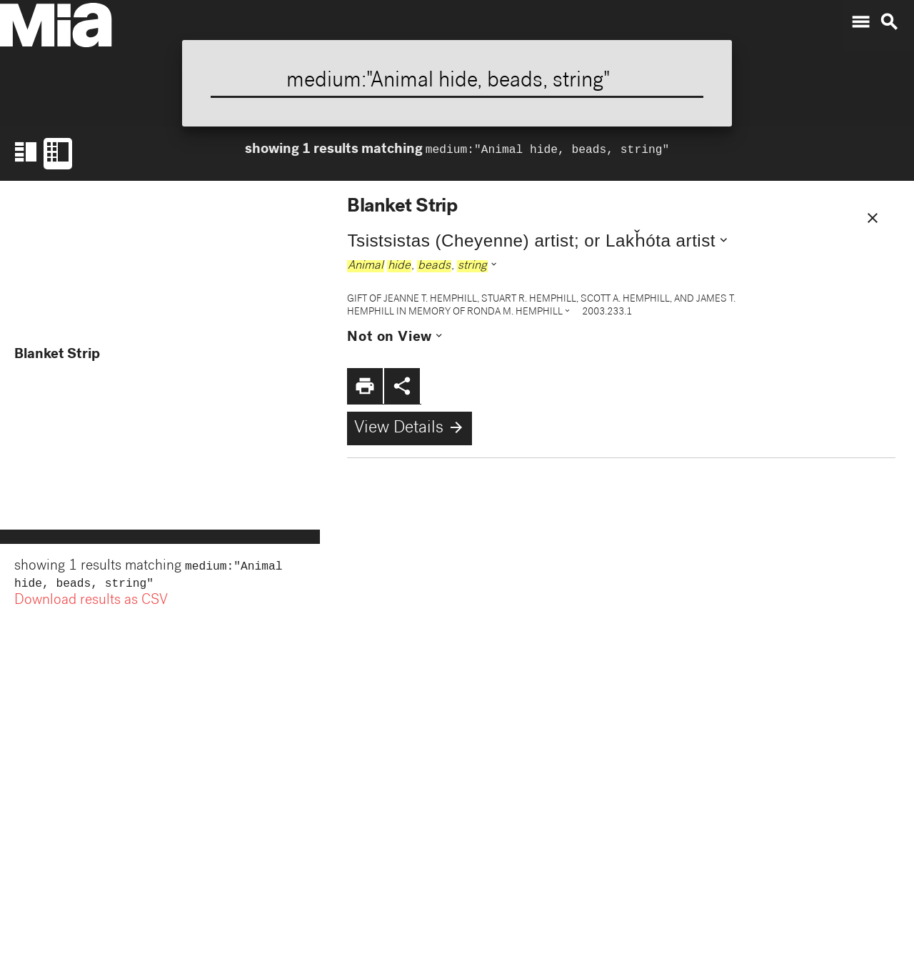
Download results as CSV (91, 604)
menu (860, 22)
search (889, 22)
